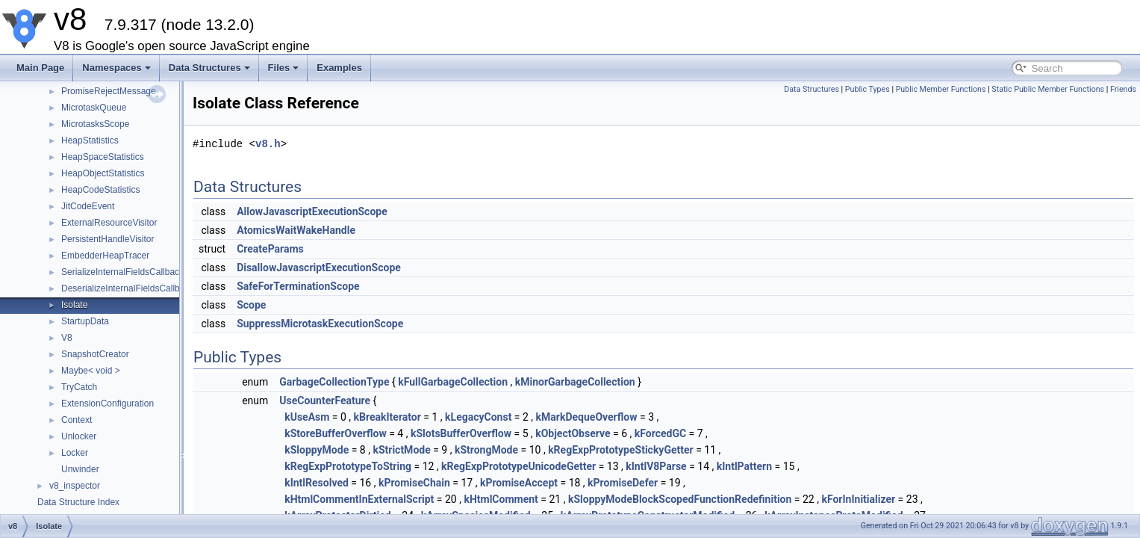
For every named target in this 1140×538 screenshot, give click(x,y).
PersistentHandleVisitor (108, 239)
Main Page (40, 67)
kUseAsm (306, 417)
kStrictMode (401, 450)
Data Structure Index (78, 502)
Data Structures (209, 67)
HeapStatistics (90, 140)
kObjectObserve (572, 433)
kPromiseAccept (519, 483)
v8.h (268, 144)
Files (283, 67)
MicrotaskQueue (93, 107)
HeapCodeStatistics (100, 190)
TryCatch (79, 387)
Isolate (74, 305)
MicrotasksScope (95, 124)
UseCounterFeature (324, 400)
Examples (339, 67)
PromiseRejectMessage (108, 91)
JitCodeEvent (87, 206)
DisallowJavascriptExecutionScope (319, 267)
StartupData (85, 321)
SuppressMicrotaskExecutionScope (320, 324)
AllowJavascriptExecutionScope (312, 211)
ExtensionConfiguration (107, 403)
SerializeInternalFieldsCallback (122, 272)
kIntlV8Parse (656, 466)
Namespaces (116, 67)
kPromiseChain (414, 483)
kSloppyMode (316, 450)
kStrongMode (486, 450)
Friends (1123, 89)
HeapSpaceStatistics (102, 157)
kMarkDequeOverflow (587, 417)
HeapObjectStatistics (102, 173)
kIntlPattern (744, 466)
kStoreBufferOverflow (335, 433)
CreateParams (270, 249)
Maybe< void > (90, 370)
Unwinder (80, 469)
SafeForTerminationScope (298, 286)
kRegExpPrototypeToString (347, 466)
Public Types (867, 89)
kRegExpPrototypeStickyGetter (621, 450)
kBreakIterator (387, 417)
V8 (66, 338)
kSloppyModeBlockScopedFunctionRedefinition (679, 499)
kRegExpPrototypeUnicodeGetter (518, 466)
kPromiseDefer (623, 483)
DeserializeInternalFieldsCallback (127, 288)
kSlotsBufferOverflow (461, 433)
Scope (251, 305)
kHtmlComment (501, 499)
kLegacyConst (478, 417)
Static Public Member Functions (1047, 89)
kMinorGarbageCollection (575, 382)
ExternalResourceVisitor (109, 222)
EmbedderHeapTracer (105, 255)
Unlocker (78, 436)
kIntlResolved (316, 483)
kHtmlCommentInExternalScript (359, 499)
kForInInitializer (858, 499)
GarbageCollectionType (334, 382)
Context (76, 420)
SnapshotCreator (95, 354)
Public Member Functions (941, 89)
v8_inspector (74, 485)
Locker (74, 453)
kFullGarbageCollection (453, 382)
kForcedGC (660, 433)
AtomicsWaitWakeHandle (296, 230)
